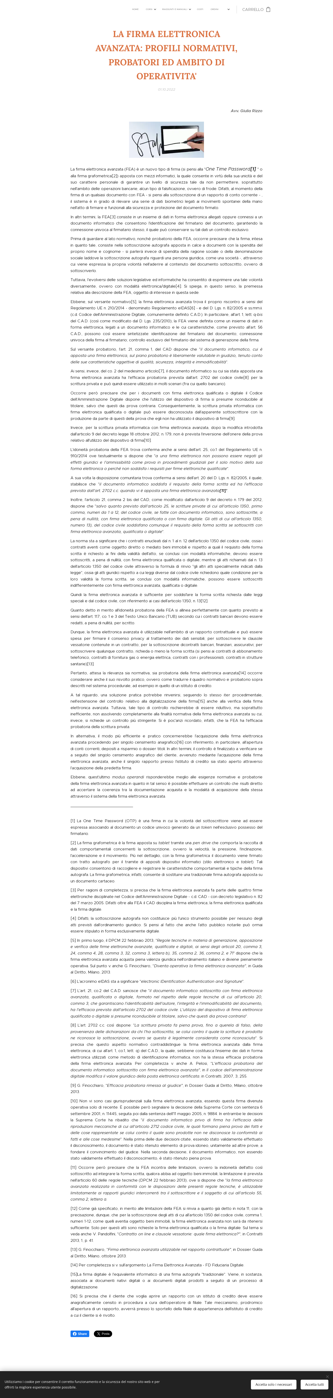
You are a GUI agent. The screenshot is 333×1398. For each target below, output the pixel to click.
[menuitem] (151, 9)
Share (80, 1334)
